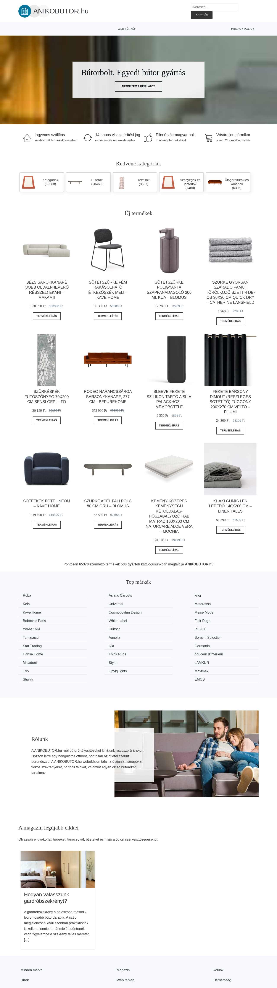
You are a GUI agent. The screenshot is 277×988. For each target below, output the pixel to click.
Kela (212, 595)
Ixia (211, 628)
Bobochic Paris (97, 612)
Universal (31, 604)
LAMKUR (154, 644)
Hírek (25, 953)
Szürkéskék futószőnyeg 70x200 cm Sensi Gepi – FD (46, 396)
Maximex (92, 653)
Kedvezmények (32, 963)
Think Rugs (156, 636)
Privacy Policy (242, 28)
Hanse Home (95, 636)
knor (150, 595)
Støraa (152, 653)
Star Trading (156, 628)
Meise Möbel (33, 612)
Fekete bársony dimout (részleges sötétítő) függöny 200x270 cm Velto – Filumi (230, 401)
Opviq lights (33, 653)
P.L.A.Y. (153, 620)
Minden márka (31, 943)
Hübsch (91, 620)
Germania (31, 636)
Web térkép (127, 28)
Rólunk (218, 943)
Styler (89, 644)
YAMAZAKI (32, 620)
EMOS (214, 653)
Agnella (29, 628)
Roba (28, 595)
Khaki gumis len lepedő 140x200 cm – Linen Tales (230, 506)
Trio (212, 644)
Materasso (93, 604)
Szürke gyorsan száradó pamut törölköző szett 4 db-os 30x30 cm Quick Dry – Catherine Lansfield (230, 292)
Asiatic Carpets (97, 595)
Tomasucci (217, 620)
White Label (156, 612)
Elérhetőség (222, 953)
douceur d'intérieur (223, 636)
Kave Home (156, 604)
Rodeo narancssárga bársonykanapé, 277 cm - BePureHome (108, 396)
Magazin (123, 943)
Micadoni (31, 644)
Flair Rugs (217, 612)
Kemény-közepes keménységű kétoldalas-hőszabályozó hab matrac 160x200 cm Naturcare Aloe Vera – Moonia (169, 516)
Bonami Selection (99, 628)
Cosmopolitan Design (225, 604)
